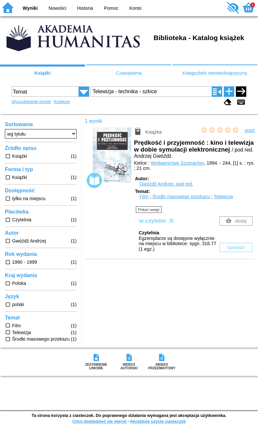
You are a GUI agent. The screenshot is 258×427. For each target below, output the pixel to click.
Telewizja (223, 196)
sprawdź (236, 247)
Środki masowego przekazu (181, 196)
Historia (85, 8)
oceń (250, 130)
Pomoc (111, 8)
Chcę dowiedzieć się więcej (99, 421)
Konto (135, 8)
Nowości (57, 8)
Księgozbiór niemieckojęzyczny (214, 73)
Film (144, 196)
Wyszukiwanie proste (31, 101)
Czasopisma (128, 73)
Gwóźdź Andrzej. (167, 183)
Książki (43, 73)
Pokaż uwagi (148, 210)
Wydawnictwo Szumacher (177, 163)
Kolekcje (62, 101)
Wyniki (30, 8)
